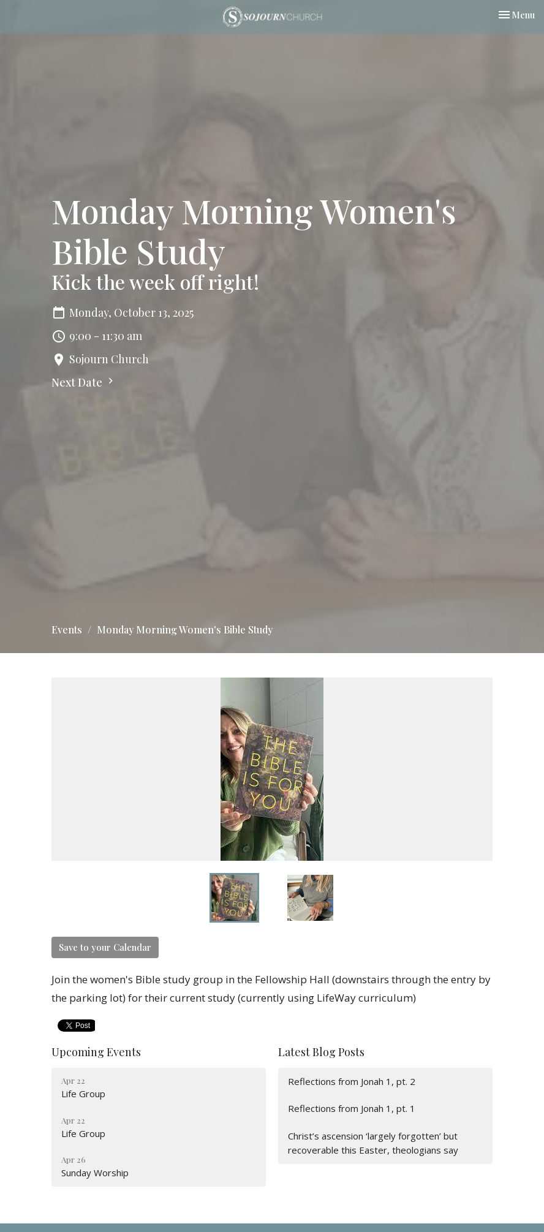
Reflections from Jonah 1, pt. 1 (351, 1108)
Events (66, 629)
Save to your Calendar (105, 947)
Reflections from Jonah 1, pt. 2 (351, 1081)
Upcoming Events (96, 1052)
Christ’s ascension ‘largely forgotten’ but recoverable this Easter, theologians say (373, 1143)
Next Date (83, 382)
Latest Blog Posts (321, 1052)
